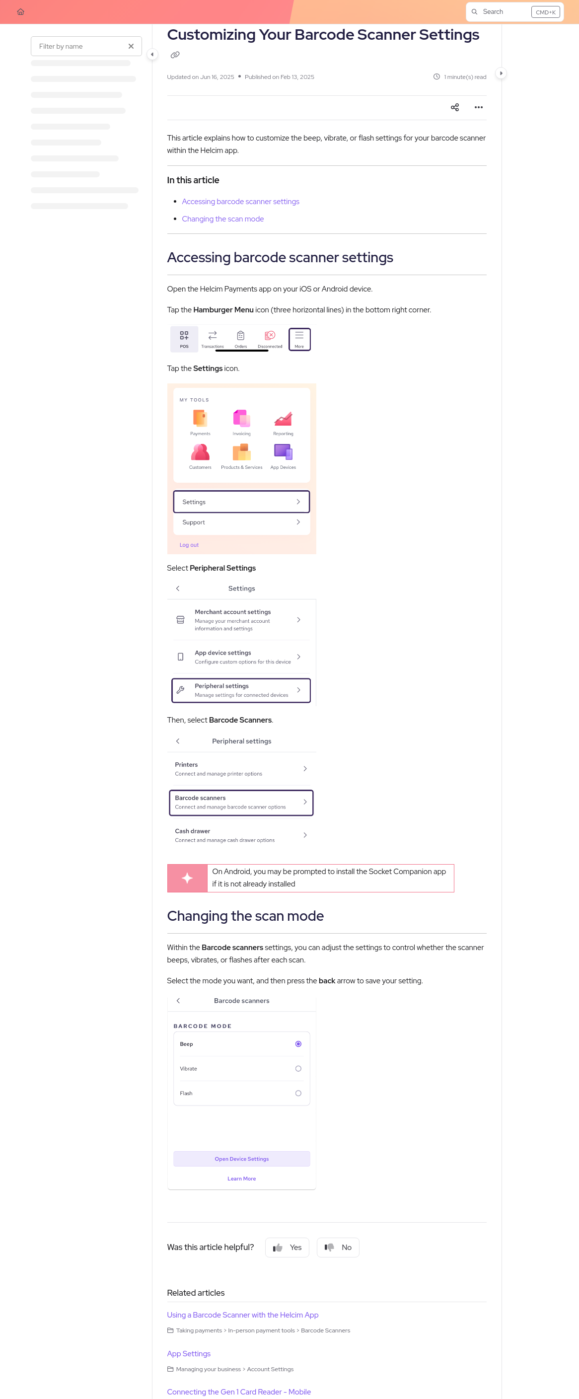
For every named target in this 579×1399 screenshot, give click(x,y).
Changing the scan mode (223, 219)
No (338, 1247)
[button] (515, 12)
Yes (287, 1247)
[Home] (20, 12)
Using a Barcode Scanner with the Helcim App (243, 1315)
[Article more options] (479, 108)
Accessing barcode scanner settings (241, 202)
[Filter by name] (86, 46)
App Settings (189, 1354)
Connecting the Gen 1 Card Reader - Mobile (239, 1392)
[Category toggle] (152, 54)
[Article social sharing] (455, 108)
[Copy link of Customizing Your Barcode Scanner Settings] (175, 56)
